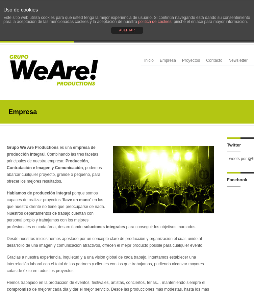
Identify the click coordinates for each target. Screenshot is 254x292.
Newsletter (238, 60)
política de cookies (155, 21)
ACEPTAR (127, 30)
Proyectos (191, 60)
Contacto (214, 60)
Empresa (168, 60)
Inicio (149, 60)
